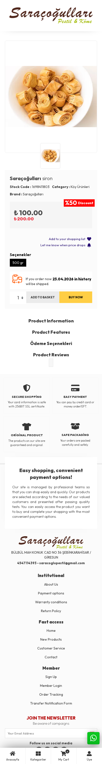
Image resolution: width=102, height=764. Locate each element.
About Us (51, 584)
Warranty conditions (51, 602)
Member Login (51, 685)
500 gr (18, 262)
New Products (51, 639)
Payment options (51, 593)
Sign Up (51, 677)
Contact (51, 657)
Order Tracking (51, 694)
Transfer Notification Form (51, 703)
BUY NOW (76, 297)
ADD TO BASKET (43, 297)
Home (51, 630)
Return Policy (51, 611)
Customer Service (51, 648)
